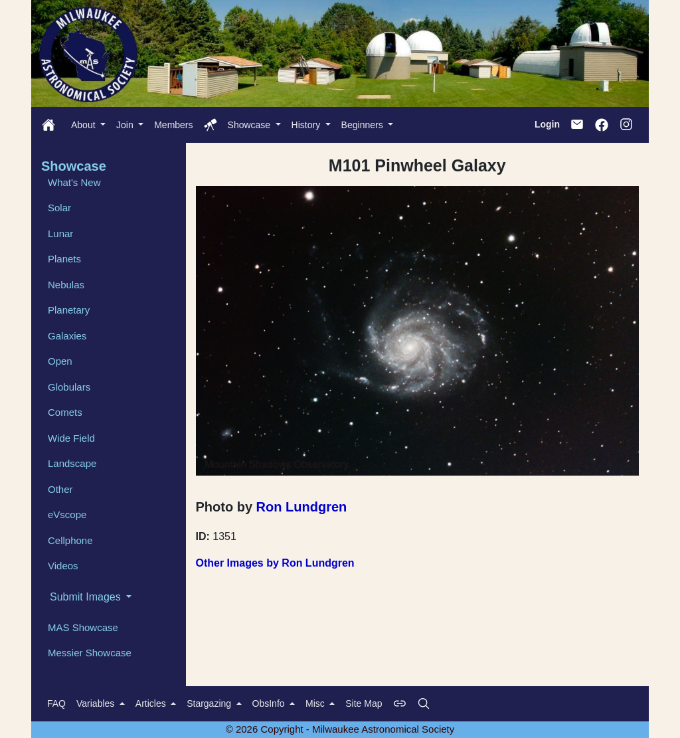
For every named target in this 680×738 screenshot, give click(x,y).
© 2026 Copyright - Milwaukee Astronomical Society (340, 729)
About (84, 125)
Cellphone (70, 540)
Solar (59, 207)
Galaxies (67, 335)
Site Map (363, 703)
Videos (63, 565)
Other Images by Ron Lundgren (275, 563)
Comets (65, 412)
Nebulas (66, 284)
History (307, 125)
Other (60, 489)
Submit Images (87, 596)
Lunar (60, 233)
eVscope (67, 514)
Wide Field (71, 438)
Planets (64, 258)
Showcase (250, 125)
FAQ (56, 703)
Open (60, 361)
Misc (316, 703)
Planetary (69, 310)
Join (126, 125)
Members (173, 125)
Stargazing (210, 703)
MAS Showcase (83, 627)
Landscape (72, 463)
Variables (96, 703)
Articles (152, 703)
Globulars (69, 387)
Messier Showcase (89, 652)
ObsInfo (270, 703)
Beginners (363, 125)
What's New (74, 182)
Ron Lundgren (301, 507)
